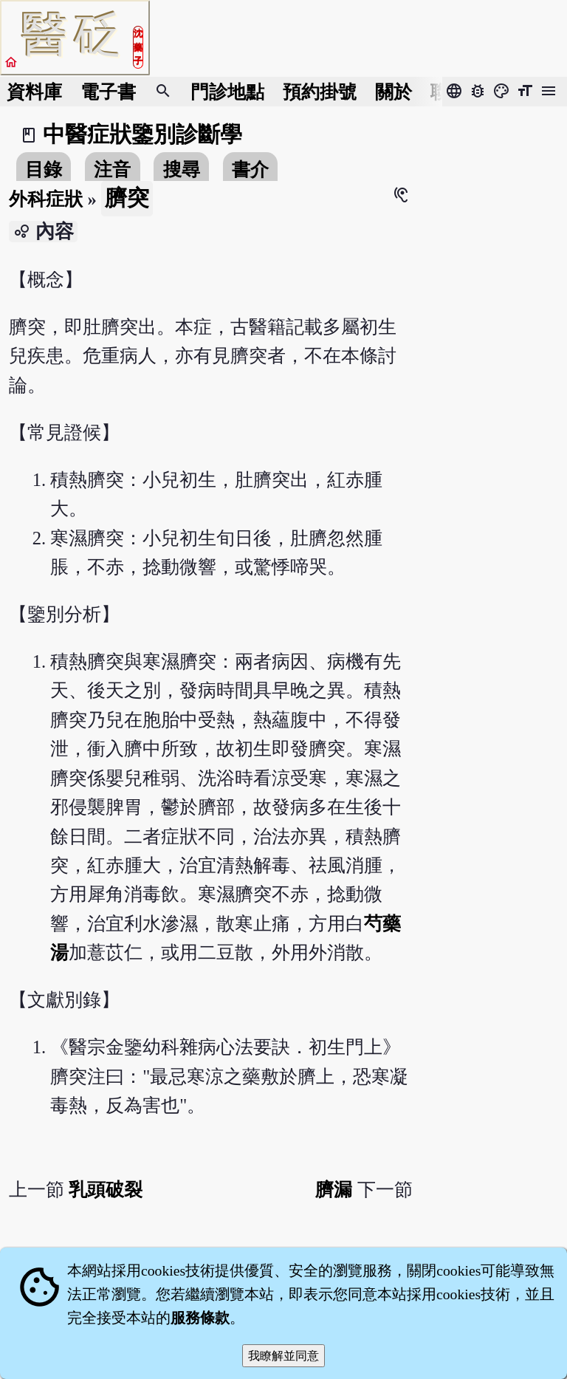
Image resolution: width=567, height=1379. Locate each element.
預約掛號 (320, 92)
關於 (393, 92)
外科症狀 (46, 199)
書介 (250, 169)
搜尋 (181, 169)
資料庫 (34, 92)
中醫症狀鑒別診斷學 (142, 134)
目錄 (43, 169)
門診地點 (227, 92)
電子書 (108, 92)
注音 (112, 169)
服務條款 (200, 1318)
